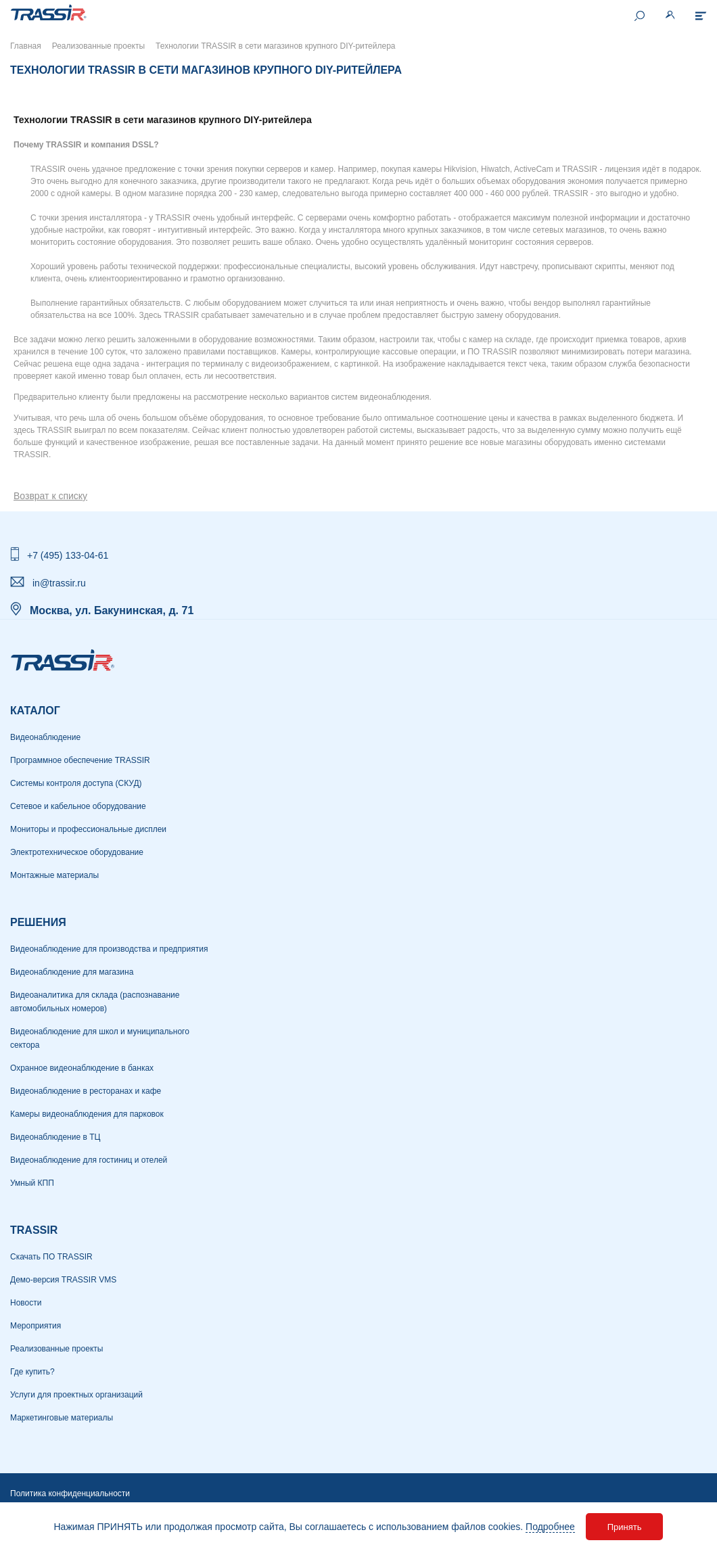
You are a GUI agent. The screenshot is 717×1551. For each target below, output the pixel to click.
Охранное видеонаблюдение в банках (82, 1068)
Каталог (35, 710)
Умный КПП (32, 1183)
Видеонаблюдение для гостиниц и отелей (88, 1160)
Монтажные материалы (54, 875)
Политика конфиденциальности (70, 1493)
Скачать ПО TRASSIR (51, 1256)
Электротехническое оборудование (76, 852)
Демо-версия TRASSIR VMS (63, 1279)
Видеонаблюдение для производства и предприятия (109, 949)
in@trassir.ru (59, 583)
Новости (25, 1302)
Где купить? (32, 1371)
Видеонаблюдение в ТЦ (55, 1137)
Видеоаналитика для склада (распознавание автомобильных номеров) (94, 1001)
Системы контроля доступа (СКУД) (76, 783)
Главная (25, 46)
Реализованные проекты (98, 46)
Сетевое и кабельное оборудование (78, 806)
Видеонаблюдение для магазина (71, 972)
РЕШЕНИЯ (38, 922)
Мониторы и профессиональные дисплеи (88, 829)
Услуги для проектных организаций (76, 1394)
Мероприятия (35, 1325)
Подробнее (550, 1526)
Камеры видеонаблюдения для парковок (87, 1114)
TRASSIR (33, 1230)
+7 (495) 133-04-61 (67, 555)
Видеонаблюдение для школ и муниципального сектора (99, 1038)
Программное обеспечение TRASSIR (80, 760)
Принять (624, 1527)
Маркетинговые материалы (61, 1417)
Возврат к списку (50, 495)
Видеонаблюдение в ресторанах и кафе (85, 1091)
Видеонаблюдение (45, 737)
